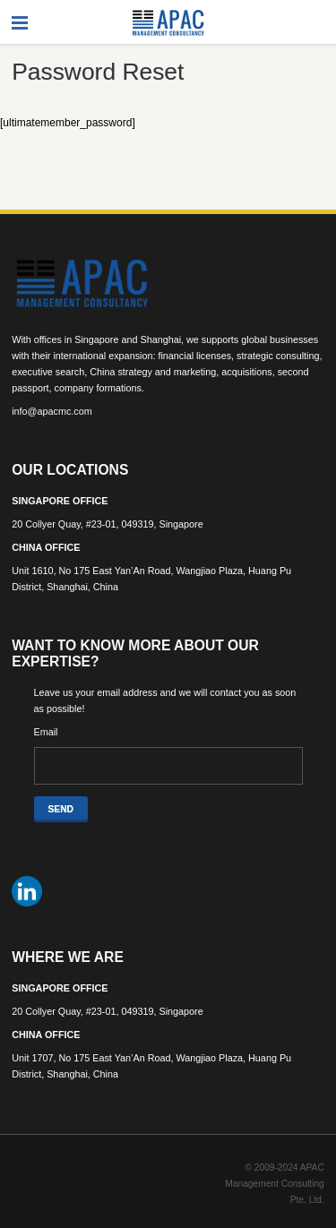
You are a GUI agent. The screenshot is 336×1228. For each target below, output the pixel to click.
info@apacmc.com (52, 411)
